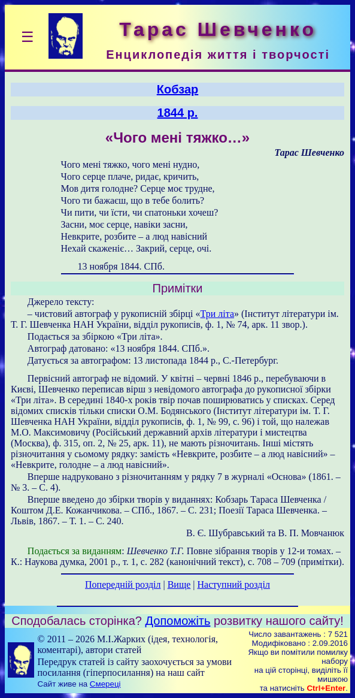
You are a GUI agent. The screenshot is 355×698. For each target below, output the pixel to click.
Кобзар (178, 89)
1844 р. (177, 112)
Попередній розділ (122, 584)
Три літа (217, 314)
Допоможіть (178, 620)
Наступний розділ (234, 584)
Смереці (105, 683)
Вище (179, 584)
